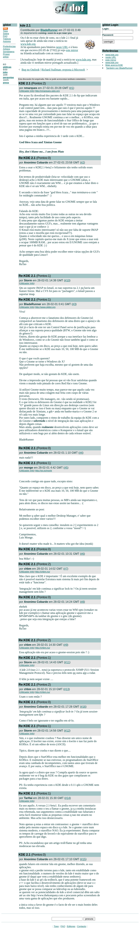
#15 (83, 859)
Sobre (6, 33)
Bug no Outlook (30, 69)
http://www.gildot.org (45, 307)
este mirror (72, 50)
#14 (67, 798)
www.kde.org (28, 43)
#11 (67, 662)
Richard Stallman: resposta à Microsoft (63, 69)
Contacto (81, 926)
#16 (83, 706)
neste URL (62, 47)
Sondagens (8, 51)
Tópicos (7, 38)
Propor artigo (6, 55)
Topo (5, 31)
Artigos (6, 49)
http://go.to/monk (43, 470)
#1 (71, 88)
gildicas (7, 67)
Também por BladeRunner (119, 68)
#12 (67, 730)
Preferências (9, 46)
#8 (82, 601)
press (6, 82)
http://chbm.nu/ (42, 571)
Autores (7, 41)
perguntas (8, 77)
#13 (66, 689)
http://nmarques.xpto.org (47, 91)
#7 (65, 568)
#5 (65, 467)
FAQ (5, 36)
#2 (82, 162)
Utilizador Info (27, 91)
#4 (80, 452)
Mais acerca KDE (114, 65)
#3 (74, 304)
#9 (65, 644)
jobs (5, 72)
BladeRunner (49, 30)
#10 (67, 280)
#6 (82, 553)
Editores (71, 926)
